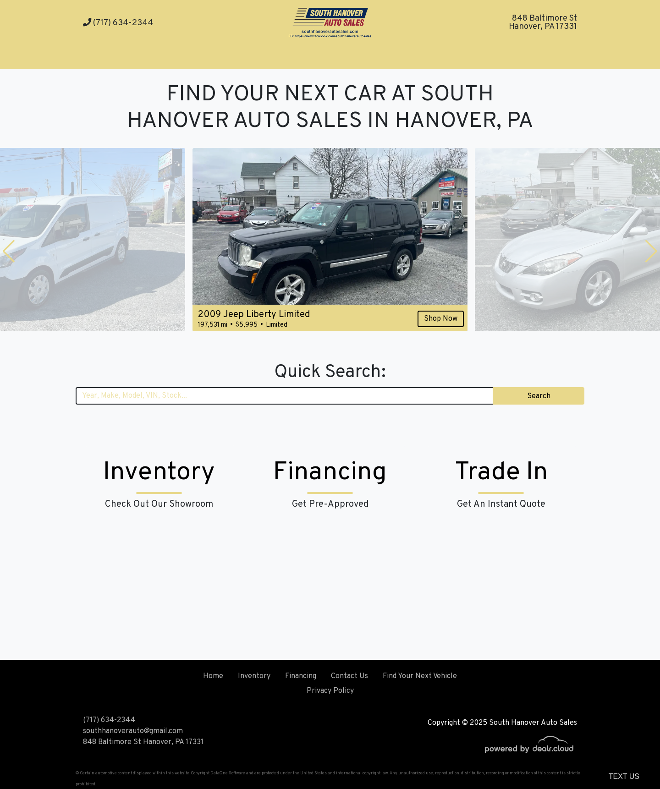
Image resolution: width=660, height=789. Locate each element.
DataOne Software (227, 773)
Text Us (624, 776)
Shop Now (440, 318)
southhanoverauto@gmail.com (133, 731)
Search (538, 396)
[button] (9, 251)
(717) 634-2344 (118, 23)
